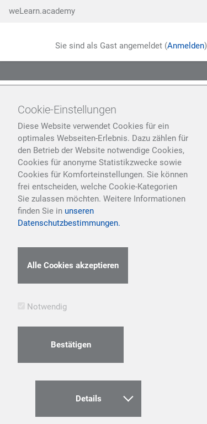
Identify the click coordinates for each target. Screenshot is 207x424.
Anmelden (185, 46)
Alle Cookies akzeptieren (73, 265)
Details (105, 397)
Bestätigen (71, 345)
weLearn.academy (42, 11)
